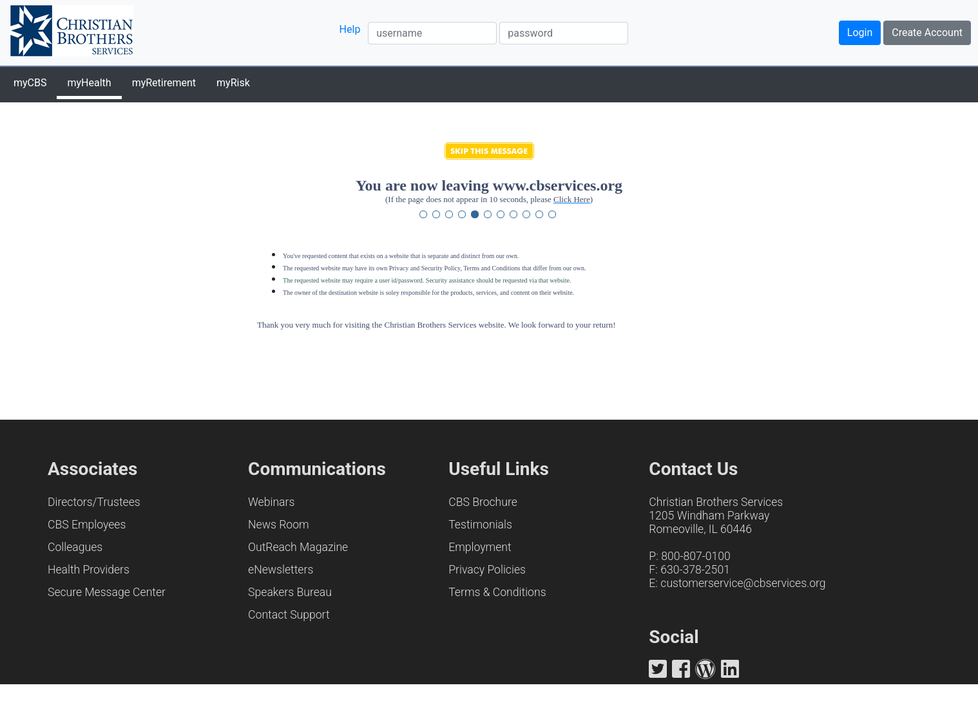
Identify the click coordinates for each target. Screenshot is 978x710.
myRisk (233, 83)
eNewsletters (280, 569)
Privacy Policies (487, 569)
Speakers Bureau (290, 592)
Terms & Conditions (497, 592)
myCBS (30, 83)
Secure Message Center (107, 592)
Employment (479, 547)
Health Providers (88, 569)
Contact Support (289, 614)
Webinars (271, 502)
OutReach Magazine (298, 547)
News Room (278, 524)
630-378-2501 (695, 569)
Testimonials (480, 524)
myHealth (89, 83)
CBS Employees (87, 524)
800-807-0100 (696, 556)
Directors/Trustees (94, 502)
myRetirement (164, 83)
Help (350, 29)
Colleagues (75, 547)
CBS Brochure (482, 502)
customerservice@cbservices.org (742, 583)
